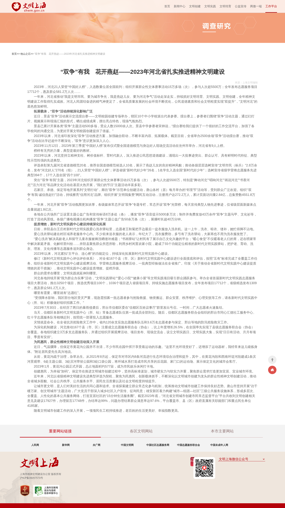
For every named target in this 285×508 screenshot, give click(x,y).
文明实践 (210, 6)
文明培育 (225, 6)
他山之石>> (26, 53)
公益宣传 (240, 6)
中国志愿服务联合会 (188, 445)
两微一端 (256, 6)
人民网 (35, 445)
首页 (167, 6)
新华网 (66, 445)
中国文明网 (127, 445)
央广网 (96, 445)
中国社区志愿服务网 (157, 445)
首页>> (16, 53)
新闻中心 (179, 6)
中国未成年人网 (219, 445)
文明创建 (195, 6)
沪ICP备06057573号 (31, 477)
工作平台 (271, 6)
